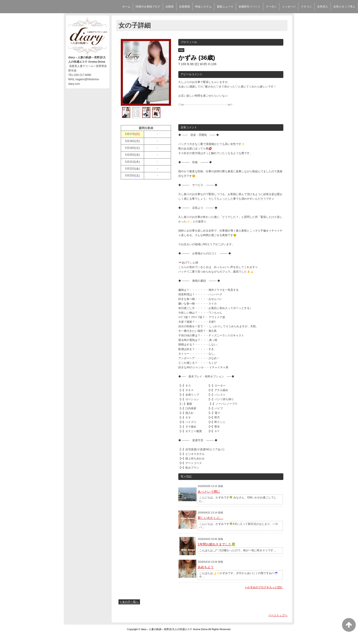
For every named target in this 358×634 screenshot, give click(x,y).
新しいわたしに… (210, 518)
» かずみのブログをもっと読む (264, 587)
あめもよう (206, 567)
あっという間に (209, 491)
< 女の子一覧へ (129, 601)
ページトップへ (277, 615)
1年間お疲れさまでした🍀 (216, 544)
